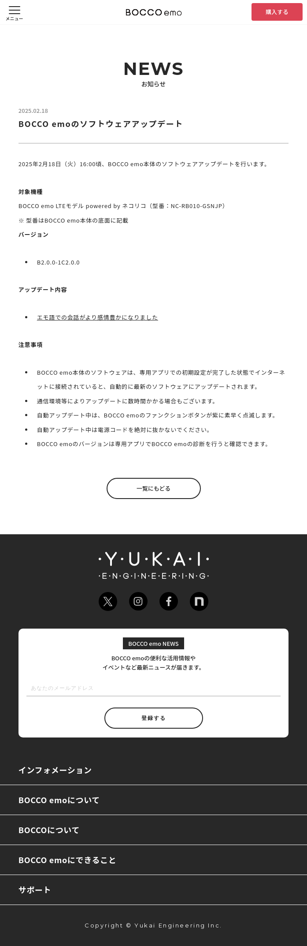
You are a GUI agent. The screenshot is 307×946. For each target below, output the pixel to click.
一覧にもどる (154, 488)
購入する (277, 11)
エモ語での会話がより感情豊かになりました (97, 317)
